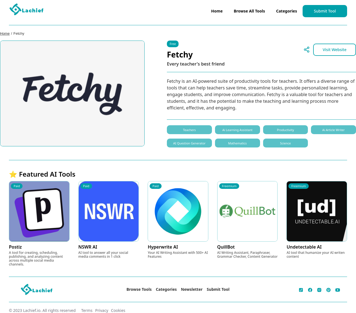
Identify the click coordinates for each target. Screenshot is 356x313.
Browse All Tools (249, 11)
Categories (286, 11)
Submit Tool (325, 11)
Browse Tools (139, 289)
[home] (26, 10)
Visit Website (335, 49)
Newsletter (192, 289)
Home (216, 11)
